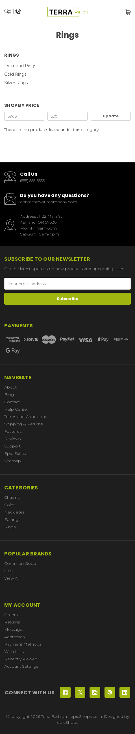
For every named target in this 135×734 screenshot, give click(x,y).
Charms (11, 497)
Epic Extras (15, 453)
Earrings (12, 519)
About (10, 387)
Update (111, 116)
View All (11, 578)
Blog (9, 394)
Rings (10, 526)
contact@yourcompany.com (48, 201)
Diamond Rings (20, 65)
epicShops (67, 722)
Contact (12, 401)
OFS (8, 570)
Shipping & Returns (23, 424)
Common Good (20, 563)
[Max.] (67, 116)
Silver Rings (16, 82)
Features (12, 431)
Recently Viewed (20, 658)
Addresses (14, 636)
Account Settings (21, 666)
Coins (9, 504)
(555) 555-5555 (32, 180)
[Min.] (24, 116)
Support (12, 446)
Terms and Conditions (25, 416)
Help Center (16, 409)
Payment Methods (22, 644)
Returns (12, 622)
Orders (11, 614)
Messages (14, 629)
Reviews (12, 438)
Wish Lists (14, 651)
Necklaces (14, 512)
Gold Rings (15, 74)
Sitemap (12, 460)
